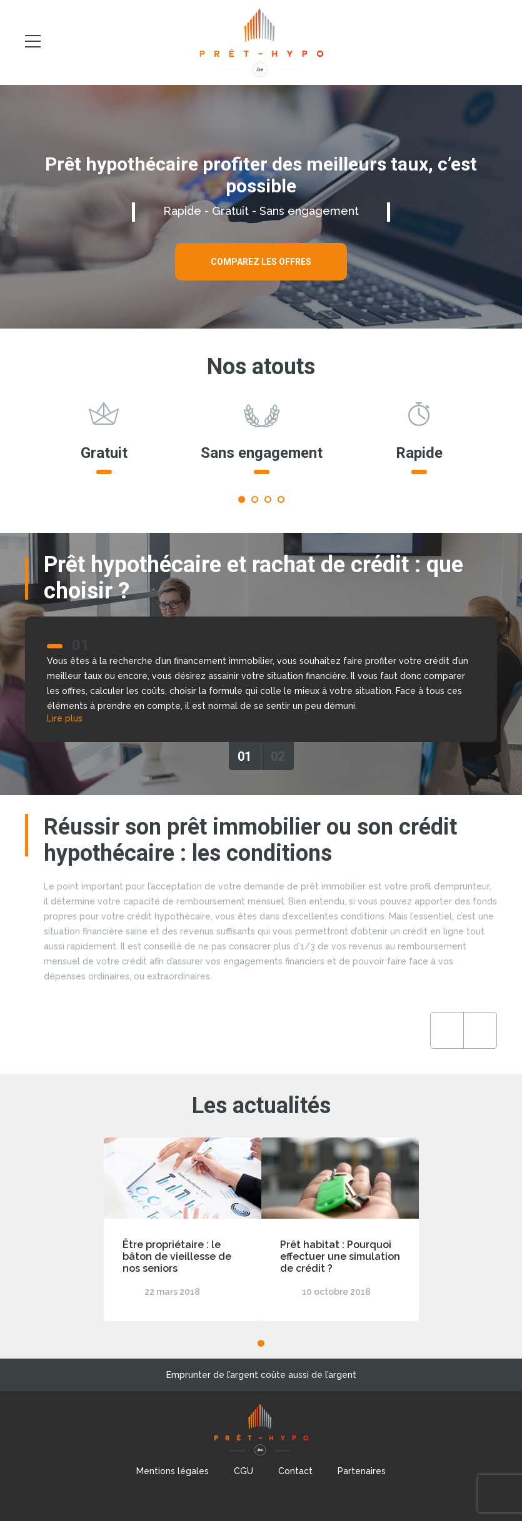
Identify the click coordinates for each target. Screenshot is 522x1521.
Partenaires (362, 1471)
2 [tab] (254, 499)
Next (480, 1030)
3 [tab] (267, 499)
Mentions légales (172, 1471)
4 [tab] (281, 499)
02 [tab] (277, 756)
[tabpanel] (104, 443)
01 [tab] (244, 756)
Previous (447, 1030)
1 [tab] (241, 499)
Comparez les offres (261, 262)
